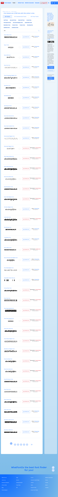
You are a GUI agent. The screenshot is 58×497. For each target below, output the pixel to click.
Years (32, 485)
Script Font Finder (34, 490)
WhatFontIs (17, 467)
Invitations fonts (15, 27)
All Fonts (14, 11)
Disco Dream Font (7, 399)
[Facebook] (53, 467)
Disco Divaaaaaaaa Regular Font (10, 75)
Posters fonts (22, 25)
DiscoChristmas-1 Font (8, 186)
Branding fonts (30, 25)
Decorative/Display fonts (18, 22)
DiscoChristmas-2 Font (8, 379)
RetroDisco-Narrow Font (9, 419)
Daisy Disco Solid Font (8, 328)
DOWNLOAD (26, 57)
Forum (32, 477)
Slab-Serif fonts (21, 20)
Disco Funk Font (7, 298)
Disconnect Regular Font (9, 146)
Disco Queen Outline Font (9, 156)
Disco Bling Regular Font (8, 267)
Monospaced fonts (7, 22)
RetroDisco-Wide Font (8, 429)
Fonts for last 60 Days (35, 480)
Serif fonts (6, 20)
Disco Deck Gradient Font (9, 126)
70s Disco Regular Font (8, 207)
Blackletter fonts (7, 25)
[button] (49, 3)
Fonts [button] (14, 2)
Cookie (46, 482)
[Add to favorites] (20, 37)
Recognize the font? (50, 67)
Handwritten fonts (28, 22)
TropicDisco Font (7, 237)
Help (17, 477)
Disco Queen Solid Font (8, 166)
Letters (32, 482)
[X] (53, 470)
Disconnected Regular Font (9, 136)
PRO (2, 2)
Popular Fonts (33, 487)
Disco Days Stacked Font (9, 308)
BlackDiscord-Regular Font (9, 348)
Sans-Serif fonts (13, 20)
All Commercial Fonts (20, 16)
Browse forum (50, 70)
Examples (37, 2)
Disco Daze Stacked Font (9, 318)
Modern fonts (15, 25)
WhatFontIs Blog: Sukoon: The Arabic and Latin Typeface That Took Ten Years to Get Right (50, 17)
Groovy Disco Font (7, 288)
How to (17, 480)
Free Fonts (18, 485)
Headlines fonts (7, 27)
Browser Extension (5, 482)
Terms (46, 480)
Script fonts (29, 20)
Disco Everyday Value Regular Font (11, 257)
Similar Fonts (21, 2)
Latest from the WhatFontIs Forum (50, 31)
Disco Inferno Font (7, 34)
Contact (46, 487)
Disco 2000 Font (7, 55)
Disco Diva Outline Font (8, 176)
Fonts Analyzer (7, 2)
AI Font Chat (4, 485)
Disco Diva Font (7, 65)
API (17, 487)
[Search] (38, 31)
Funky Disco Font (7, 217)
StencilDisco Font (7, 95)
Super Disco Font (7, 409)
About (46, 485)
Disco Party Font (7, 389)
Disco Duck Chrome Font (9, 115)
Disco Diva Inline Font (8, 369)
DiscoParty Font (7, 85)
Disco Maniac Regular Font (9, 338)
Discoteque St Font (7, 105)
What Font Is (6, 11)
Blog (2, 487)
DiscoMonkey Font (7, 227)
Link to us (3, 480)
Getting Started (19, 482)
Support (44, 3)
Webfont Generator (29, 2)
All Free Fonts (35, 16)
